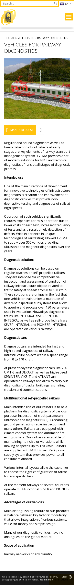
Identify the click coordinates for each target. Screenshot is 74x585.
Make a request (22, 130)
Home (10, 38)
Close (67, 577)
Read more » (46, 579)
